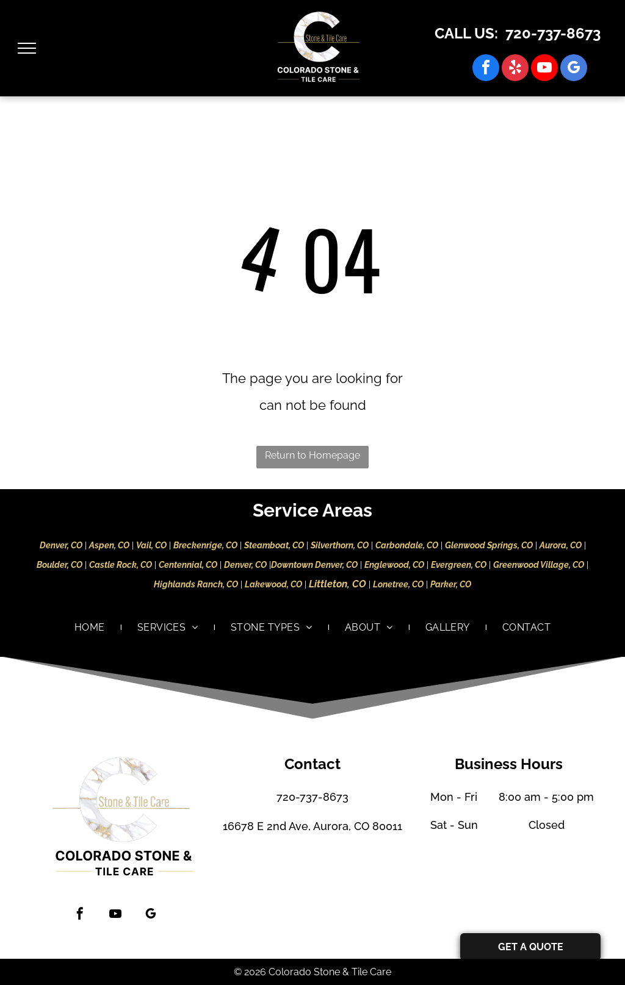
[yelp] (515, 69)
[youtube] (544, 69)
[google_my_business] (573, 69)
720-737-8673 (553, 33)
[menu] (27, 48)
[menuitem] (90, 628)
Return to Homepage (312, 455)
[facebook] (485, 69)
